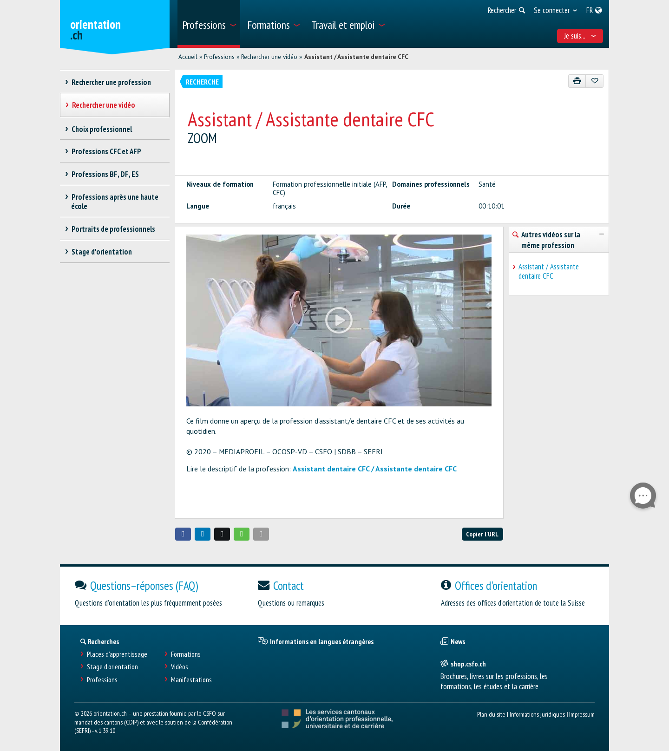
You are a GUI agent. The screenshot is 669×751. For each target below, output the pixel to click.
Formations (186, 654)
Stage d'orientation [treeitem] (101, 252)
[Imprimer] (577, 81)
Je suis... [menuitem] (580, 36)
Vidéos (179, 666)
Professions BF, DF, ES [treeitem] (105, 174)
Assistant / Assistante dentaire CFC (356, 56)
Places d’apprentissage (117, 654)
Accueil (187, 56)
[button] (183, 534)
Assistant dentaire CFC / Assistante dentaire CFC (375, 468)
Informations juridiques (537, 714)
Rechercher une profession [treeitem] (111, 82)
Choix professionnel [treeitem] (101, 129)
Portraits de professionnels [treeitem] (113, 229)
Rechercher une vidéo (269, 56)
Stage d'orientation (112, 666)
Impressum (582, 714)
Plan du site (491, 714)
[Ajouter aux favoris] (594, 81)
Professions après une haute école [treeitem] (114, 201)
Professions (219, 56)
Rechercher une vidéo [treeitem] (103, 105)
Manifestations (191, 679)
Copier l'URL (482, 533)
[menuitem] (208, 24)
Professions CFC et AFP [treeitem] (106, 151)
